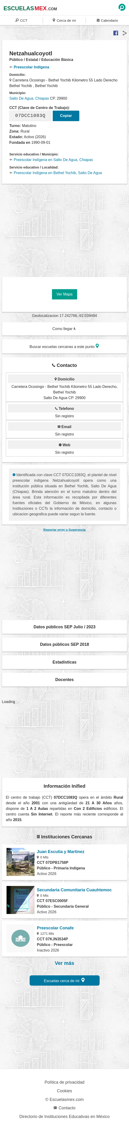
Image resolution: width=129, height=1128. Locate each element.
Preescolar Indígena (29, 67)
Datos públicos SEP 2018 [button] (64, 644)
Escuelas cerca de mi (64, 980)
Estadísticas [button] (64, 662)
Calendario (107, 20)
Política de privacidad (64, 1082)
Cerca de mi (64, 20)
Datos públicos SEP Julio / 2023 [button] (65, 627)
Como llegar (64, 329)
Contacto (64, 1108)
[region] (65, 228)
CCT (21, 20)
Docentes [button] (64, 679)
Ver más (64, 963)
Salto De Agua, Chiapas (29, 98)
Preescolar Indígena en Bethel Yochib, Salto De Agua (55, 173)
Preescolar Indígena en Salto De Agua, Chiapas (51, 160)
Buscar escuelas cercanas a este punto (64, 346)
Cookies (64, 1091)
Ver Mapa (64, 294)
